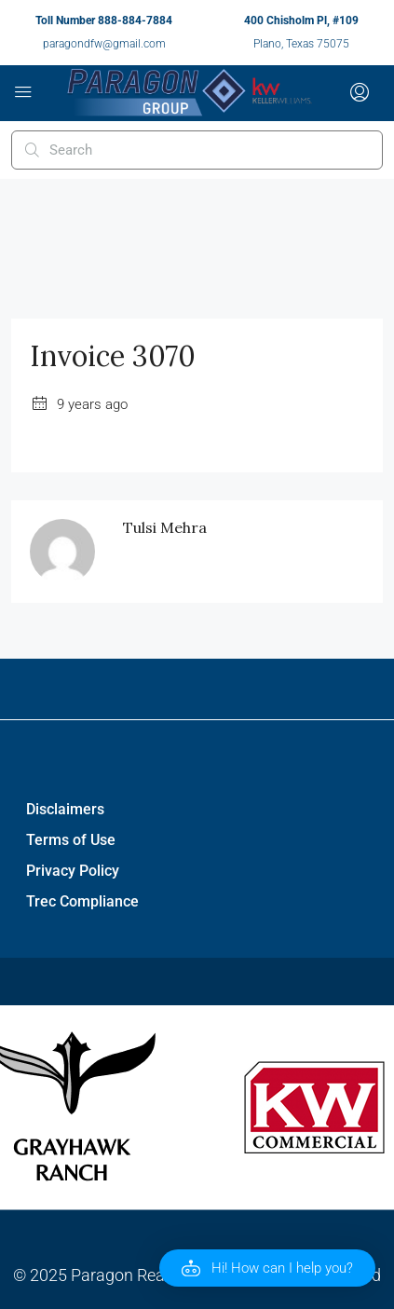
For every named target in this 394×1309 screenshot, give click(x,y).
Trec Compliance (82, 901)
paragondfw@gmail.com (104, 43)
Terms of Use (70, 840)
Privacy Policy (72, 870)
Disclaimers (65, 809)
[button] (267, 1268)
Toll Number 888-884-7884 (103, 20)
